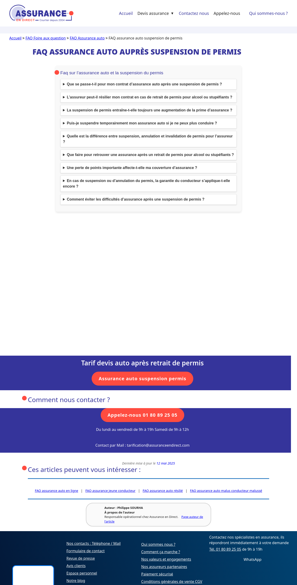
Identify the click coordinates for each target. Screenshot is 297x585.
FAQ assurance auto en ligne (56, 490)
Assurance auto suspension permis (142, 378)
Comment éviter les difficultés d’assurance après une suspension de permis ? (135, 199)
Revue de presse (80, 558)
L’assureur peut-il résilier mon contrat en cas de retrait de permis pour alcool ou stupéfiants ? (149, 97)
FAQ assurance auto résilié (163, 490)
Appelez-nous (226, 13)
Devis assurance (155, 13)
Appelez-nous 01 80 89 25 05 (143, 415)
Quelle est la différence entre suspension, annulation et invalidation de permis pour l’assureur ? (148, 139)
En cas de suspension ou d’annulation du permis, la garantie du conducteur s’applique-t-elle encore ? (146, 183)
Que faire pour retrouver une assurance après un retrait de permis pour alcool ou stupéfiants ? (150, 155)
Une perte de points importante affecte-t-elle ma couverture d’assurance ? (132, 168)
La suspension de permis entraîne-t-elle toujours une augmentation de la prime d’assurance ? (149, 110)
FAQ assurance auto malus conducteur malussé (226, 490)
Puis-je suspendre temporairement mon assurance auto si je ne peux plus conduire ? (142, 123)
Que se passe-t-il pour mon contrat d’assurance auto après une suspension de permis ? (144, 84)
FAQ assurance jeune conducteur (110, 490)
